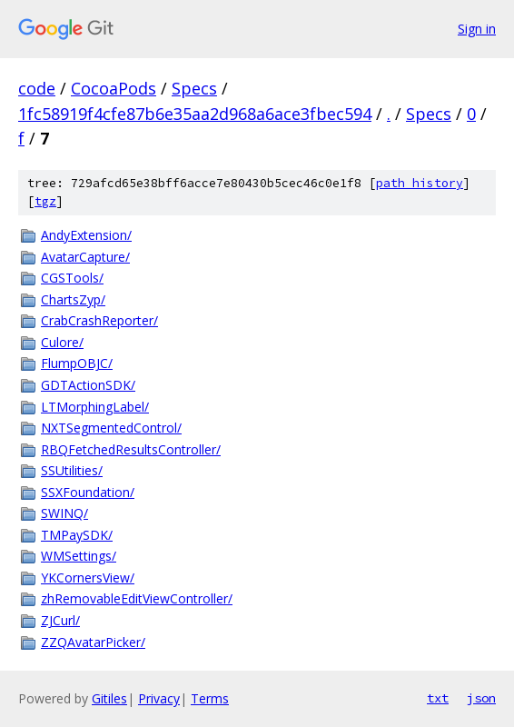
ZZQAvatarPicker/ (93, 642)
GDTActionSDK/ (88, 384)
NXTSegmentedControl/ (111, 427)
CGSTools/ (72, 277)
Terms (210, 698)
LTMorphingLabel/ (95, 406)
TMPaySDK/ (77, 534)
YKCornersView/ (87, 577)
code (36, 88)
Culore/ (62, 342)
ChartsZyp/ (73, 299)
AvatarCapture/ (85, 256)
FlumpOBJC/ (77, 363)
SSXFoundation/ (87, 492)
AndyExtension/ (86, 235)
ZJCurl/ (60, 620)
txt (438, 698)
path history (419, 183)
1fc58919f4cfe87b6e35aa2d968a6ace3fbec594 (194, 113)
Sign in (477, 28)
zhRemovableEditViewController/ (136, 598)
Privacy (159, 698)
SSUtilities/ (72, 470)
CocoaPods (113, 88)
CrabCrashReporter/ (99, 320)
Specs (194, 88)
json (481, 698)
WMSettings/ (78, 555)
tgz (45, 201)
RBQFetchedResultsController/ (131, 449)
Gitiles (109, 698)
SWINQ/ (64, 513)
